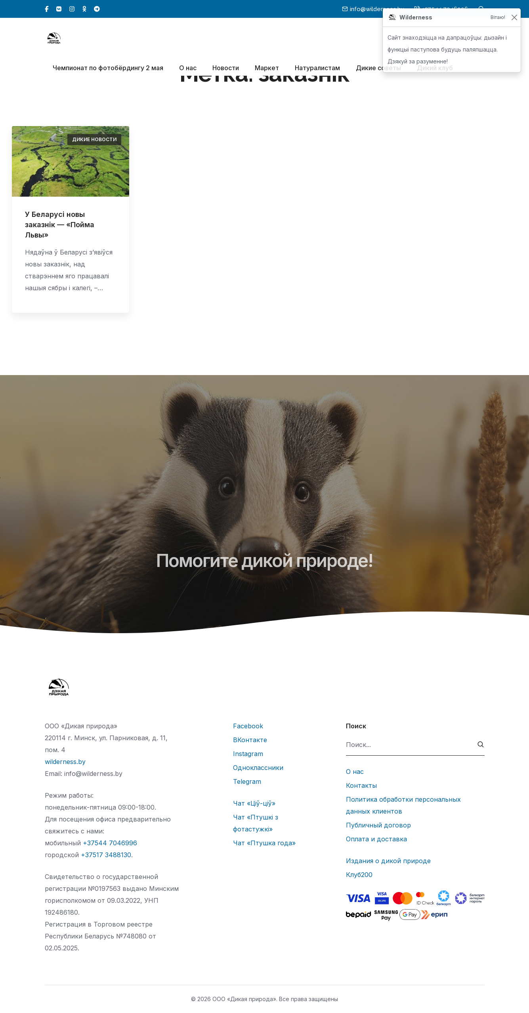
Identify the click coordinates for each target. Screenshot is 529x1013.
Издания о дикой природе (388, 861)
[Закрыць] (514, 17)
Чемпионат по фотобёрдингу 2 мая (108, 68)
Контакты (361, 785)
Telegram (247, 781)
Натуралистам (317, 68)
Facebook (248, 726)
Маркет (267, 68)
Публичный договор (378, 825)
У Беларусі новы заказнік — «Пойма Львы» (59, 224)
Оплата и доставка (376, 839)
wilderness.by (65, 762)
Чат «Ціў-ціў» (254, 803)
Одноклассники (258, 768)
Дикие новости (94, 139)
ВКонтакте (250, 740)
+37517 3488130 (106, 855)
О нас (188, 68)
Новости (225, 68)
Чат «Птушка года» (264, 843)
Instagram (248, 754)
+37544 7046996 (110, 843)
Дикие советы (378, 68)
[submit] (481, 745)
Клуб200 (359, 875)
